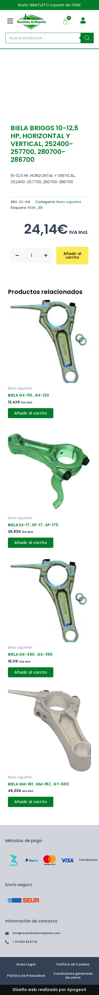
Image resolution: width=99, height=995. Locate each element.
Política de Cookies (72, 964)
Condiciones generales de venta (73, 975)
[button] (10, 21)
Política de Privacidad (26, 975)
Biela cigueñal (68, 201)
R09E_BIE (35, 207)
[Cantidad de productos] (31, 255)
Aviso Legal (26, 964)
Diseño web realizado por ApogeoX (49, 989)
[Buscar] (87, 38)
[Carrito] (65, 21)
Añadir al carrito (72, 255)
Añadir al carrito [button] (30, 413)
